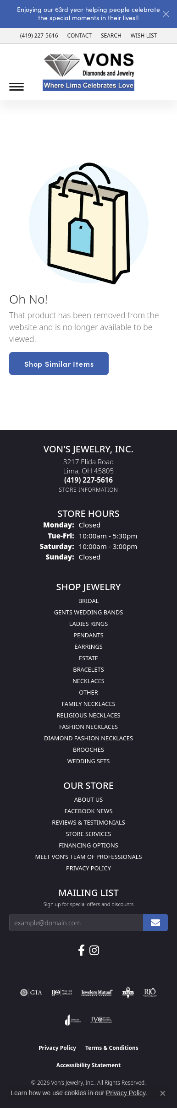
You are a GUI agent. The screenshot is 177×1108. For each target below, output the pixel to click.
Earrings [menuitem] (88, 646)
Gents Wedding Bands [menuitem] (88, 612)
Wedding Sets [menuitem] (88, 761)
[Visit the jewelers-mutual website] (97, 992)
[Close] (165, 14)
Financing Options (88, 845)
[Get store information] (88, 490)
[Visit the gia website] (31, 992)
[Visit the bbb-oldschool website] (127, 992)
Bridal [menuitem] (88, 601)
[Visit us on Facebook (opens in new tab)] (81, 950)
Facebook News (89, 811)
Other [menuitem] (88, 692)
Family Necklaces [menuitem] (88, 704)
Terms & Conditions (111, 1048)
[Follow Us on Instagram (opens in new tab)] (94, 950)
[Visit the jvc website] (101, 1020)
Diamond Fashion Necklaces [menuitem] (88, 738)
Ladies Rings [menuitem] (88, 623)
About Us (88, 799)
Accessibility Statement (88, 1065)
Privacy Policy (88, 868)
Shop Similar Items (59, 363)
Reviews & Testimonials (88, 822)
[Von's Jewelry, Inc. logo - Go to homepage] (88, 72)
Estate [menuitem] (88, 658)
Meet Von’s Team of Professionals (88, 857)
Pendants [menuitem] (88, 635)
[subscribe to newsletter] (155, 922)
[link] (39, 35)
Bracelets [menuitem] (88, 669)
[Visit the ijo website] (61, 992)
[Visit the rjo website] (150, 992)
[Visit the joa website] (73, 1020)
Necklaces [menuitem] (88, 681)
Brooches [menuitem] (88, 749)
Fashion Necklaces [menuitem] (88, 726)
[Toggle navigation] (16, 87)
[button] (111, 35)
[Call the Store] (88, 479)
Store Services (88, 834)
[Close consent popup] (163, 1093)
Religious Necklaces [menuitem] (88, 715)
